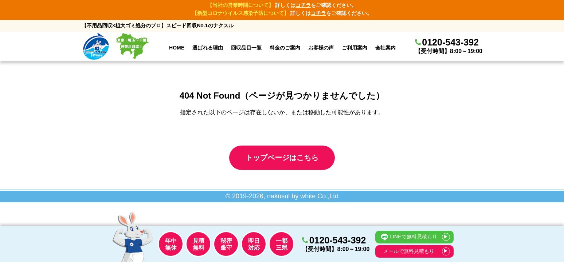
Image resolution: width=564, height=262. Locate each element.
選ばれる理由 (207, 48)
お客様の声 (321, 48)
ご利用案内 (354, 48)
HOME (176, 48)
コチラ (303, 5)
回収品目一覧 (246, 48)
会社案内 (385, 48)
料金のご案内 (285, 48)
